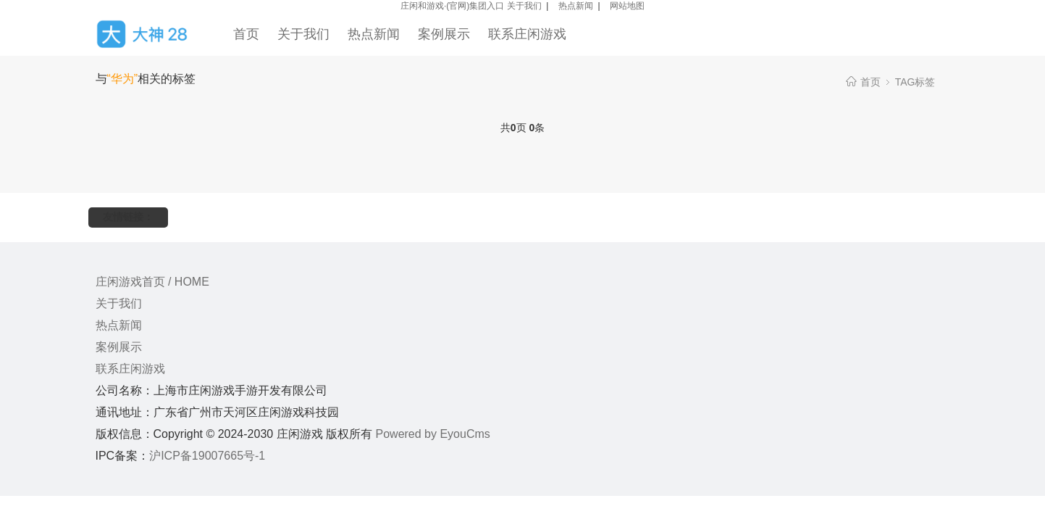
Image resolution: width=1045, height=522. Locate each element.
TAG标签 (915, 82)
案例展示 (444, 34)
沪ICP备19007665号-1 (207, 456)
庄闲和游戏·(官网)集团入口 (452, 6)
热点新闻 (575, 6)
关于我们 (524, 6)
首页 (246, 34)
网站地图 (627, 6)
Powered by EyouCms (431, 434)
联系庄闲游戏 (527, 34)
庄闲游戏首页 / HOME (152, 282)
